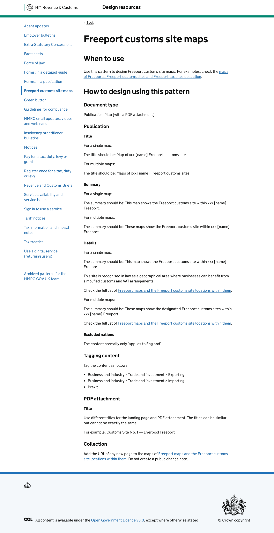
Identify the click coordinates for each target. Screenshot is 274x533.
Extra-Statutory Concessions (48, 44)
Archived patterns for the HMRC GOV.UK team (45, 276)
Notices (30, 147)
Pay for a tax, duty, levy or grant (45, 159)
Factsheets (33, 53)
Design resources (121, 7)
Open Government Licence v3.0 (117, 520)
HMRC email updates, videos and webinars (48, 121)
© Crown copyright (234, 520)
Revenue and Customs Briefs (48, 185)
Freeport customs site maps (48, 90)
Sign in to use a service (43, 209)
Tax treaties (34, 241)
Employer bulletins (39, 35)
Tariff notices (35, 218)
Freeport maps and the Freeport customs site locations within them (174, 290)
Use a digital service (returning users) (41, 254)
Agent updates (36, 26)
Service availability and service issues (43, 197)
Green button (35, 100)
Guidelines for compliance (46, 109)
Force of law (34, 63)
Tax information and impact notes (46, 230)
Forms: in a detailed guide (45, 72)
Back (90, 22)
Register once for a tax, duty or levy (47, 173)
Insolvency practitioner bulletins (43, 135)
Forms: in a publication (43, 81)
